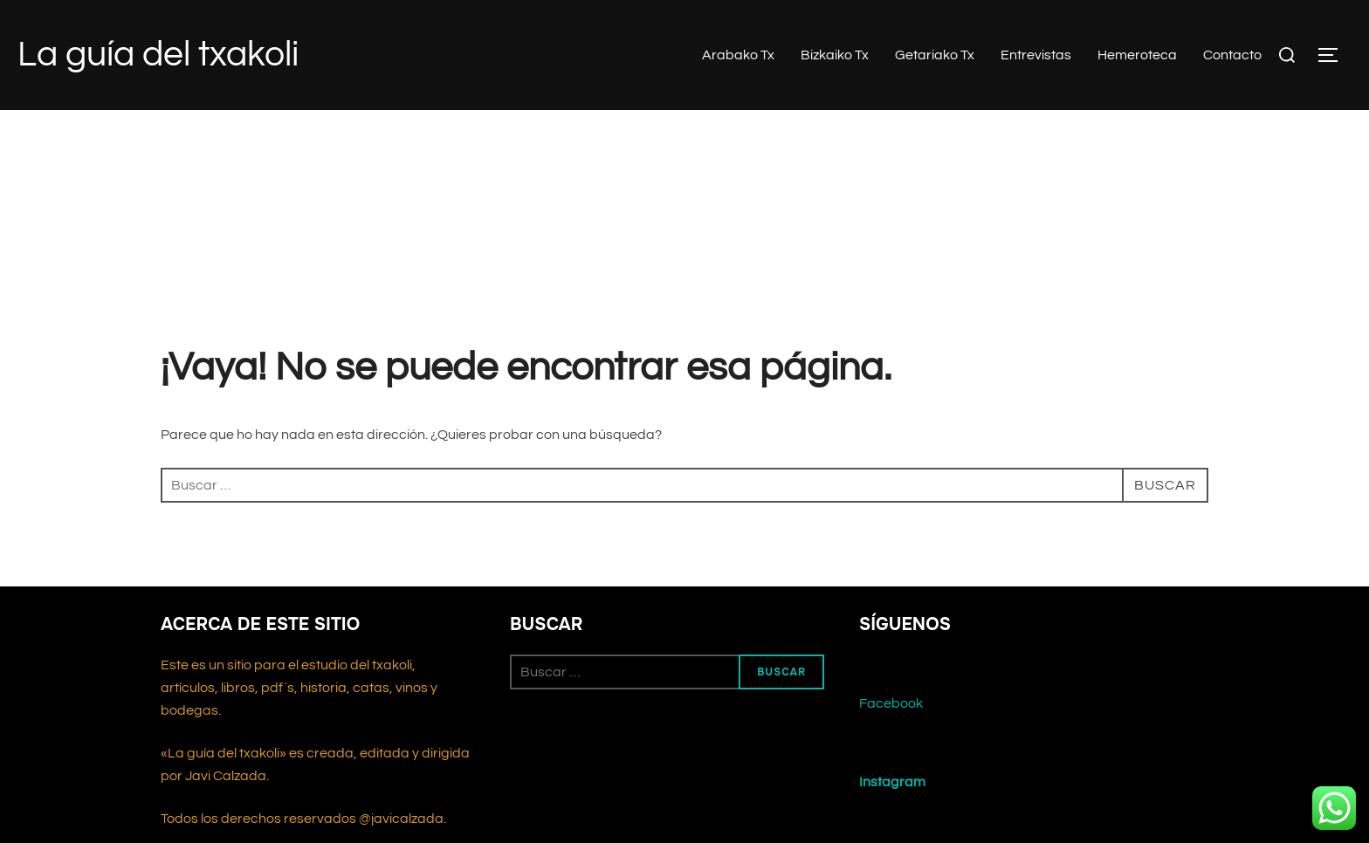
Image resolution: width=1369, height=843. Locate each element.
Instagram (892, 782)
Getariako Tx (934, 55)
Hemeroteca (1137, 55)
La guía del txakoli (158, 54)
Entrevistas (1036, 55)
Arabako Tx (738, 55)
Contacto (1232, 55)
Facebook (891, 703)
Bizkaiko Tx (835, 55)
